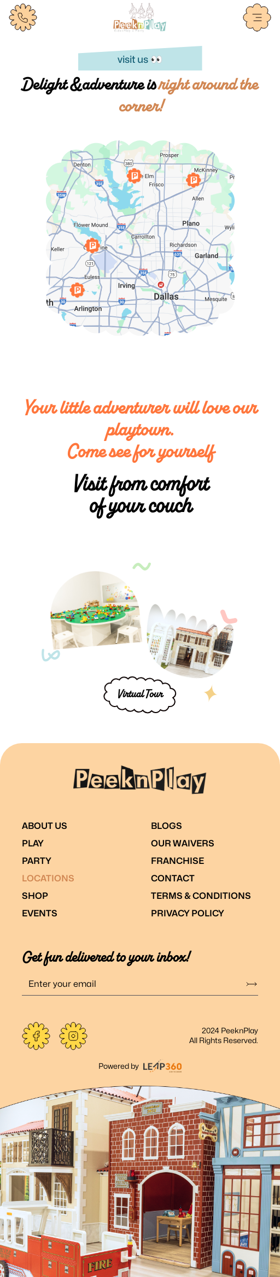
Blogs (166, 826)
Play (33, 843)
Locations (48, 878)
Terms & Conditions (201, 896)
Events (39, 913)
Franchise (177, 861)
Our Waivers (182, 843)
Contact (173, 878)
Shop (35, 896)
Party (36, 861)
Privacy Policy (187, 913)
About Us (44, 826)
